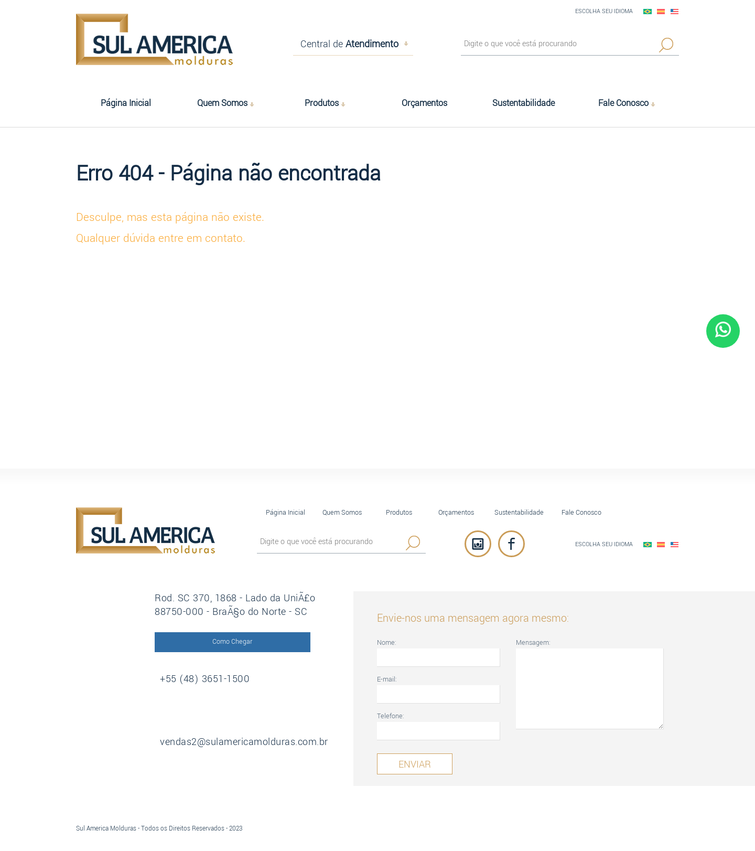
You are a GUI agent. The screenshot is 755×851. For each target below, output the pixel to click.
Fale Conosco (581, 512)
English (675, 11)
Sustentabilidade (519, 512)
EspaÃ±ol (661, 11)
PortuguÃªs (647, 11)
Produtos (399, 512)
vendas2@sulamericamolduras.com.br (244, 742)
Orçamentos (456, 512)
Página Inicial (285, 512)
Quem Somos (342, 512)
